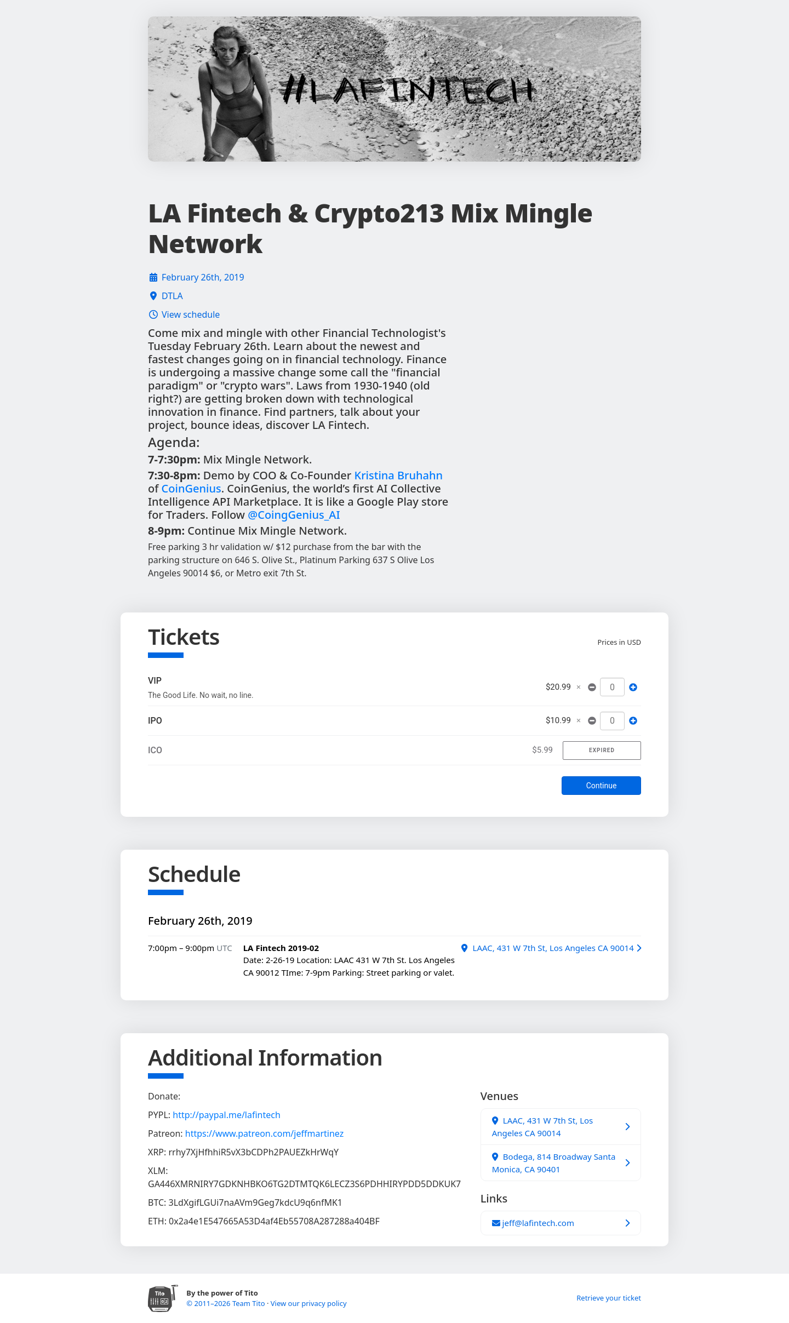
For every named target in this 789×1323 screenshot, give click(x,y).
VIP (155, 680)
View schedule (191, 314)
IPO (155, 720)
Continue (601, 785)
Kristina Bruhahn (399, 475)
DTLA (172, 296)
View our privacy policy (309, 1303)
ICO (155, 750)
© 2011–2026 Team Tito (226, 1303)
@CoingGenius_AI (294, 514)
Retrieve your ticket (608, 1298)
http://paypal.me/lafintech (227, 1115)
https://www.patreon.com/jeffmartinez (264, 1133)
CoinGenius (191, 488)
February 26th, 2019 (203, 277)
